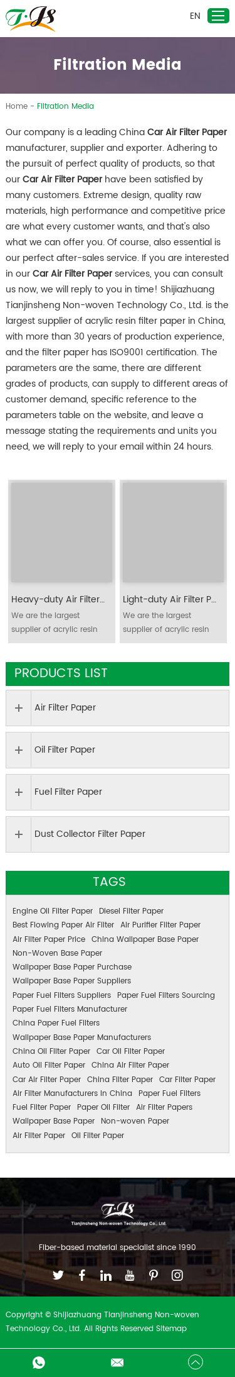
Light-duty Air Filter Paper (170, 600)
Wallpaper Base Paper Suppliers (72, 981)
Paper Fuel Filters (169, 1094)
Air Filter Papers (164, 1108)
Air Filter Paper (39, 1136)
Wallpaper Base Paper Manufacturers (82, 1038)
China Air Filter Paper (130, 1065)
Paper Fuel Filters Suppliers (62, 996)
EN (195, 16)
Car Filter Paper (187, 1080)
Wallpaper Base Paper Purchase (72, 967)
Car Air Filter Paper (47, 1080)
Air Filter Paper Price (49, 940)
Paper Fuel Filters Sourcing (166, 996)
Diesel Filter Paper (131, 911)
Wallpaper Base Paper (54, 1121)
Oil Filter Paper (97, 1136)
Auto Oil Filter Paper (49, 1065)
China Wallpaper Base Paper (145, 940)
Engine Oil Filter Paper (53, 911)
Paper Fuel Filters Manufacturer (70, 1009)
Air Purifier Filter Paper (160, 925)
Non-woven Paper (135, 1121)
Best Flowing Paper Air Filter (63, 925)
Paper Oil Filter (103, 1108)
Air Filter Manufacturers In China (72, 1094)
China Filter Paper (120, 1080)
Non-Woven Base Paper (57, 953)
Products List (61, 673)
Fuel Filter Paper (42, 1108)
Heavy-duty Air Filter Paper (58, 600)
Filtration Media (65, 107)
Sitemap (171, 1329)
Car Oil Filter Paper (131, 1052)
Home (17, 107)
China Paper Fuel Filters (56, 1023)
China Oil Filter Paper (51, 1052)
